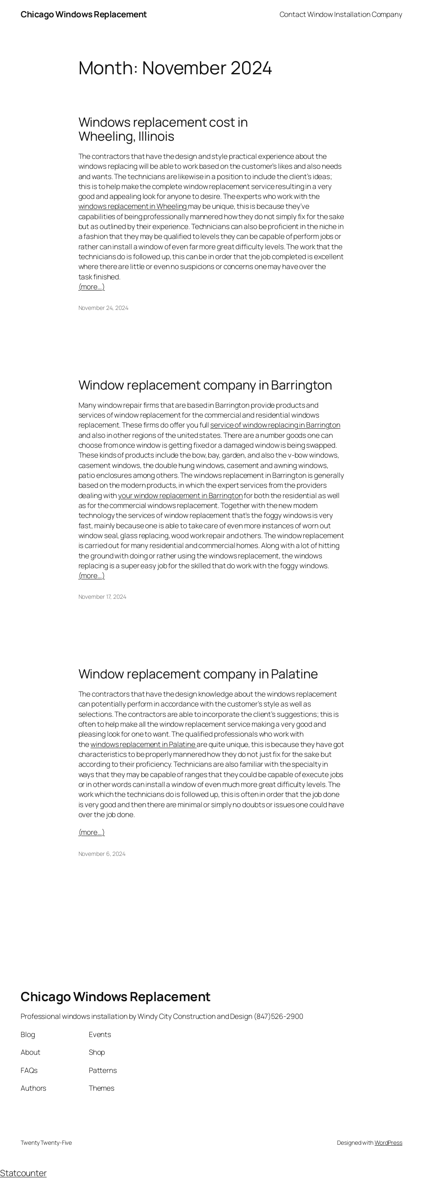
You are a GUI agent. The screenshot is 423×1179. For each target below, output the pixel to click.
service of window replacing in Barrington (275, 425)
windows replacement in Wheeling (133, 206)
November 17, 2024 (102, 596)
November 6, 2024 (102, 854)
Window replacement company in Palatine (198, 673)
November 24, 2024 (103, 308)
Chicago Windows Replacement (84, 14)
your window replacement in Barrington (180, 495)
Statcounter (23, 1173)
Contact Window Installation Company (341, 14)
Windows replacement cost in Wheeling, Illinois (163, 129)
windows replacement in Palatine (143, 744)
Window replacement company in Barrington (205, 385)
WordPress (388, 1142)
